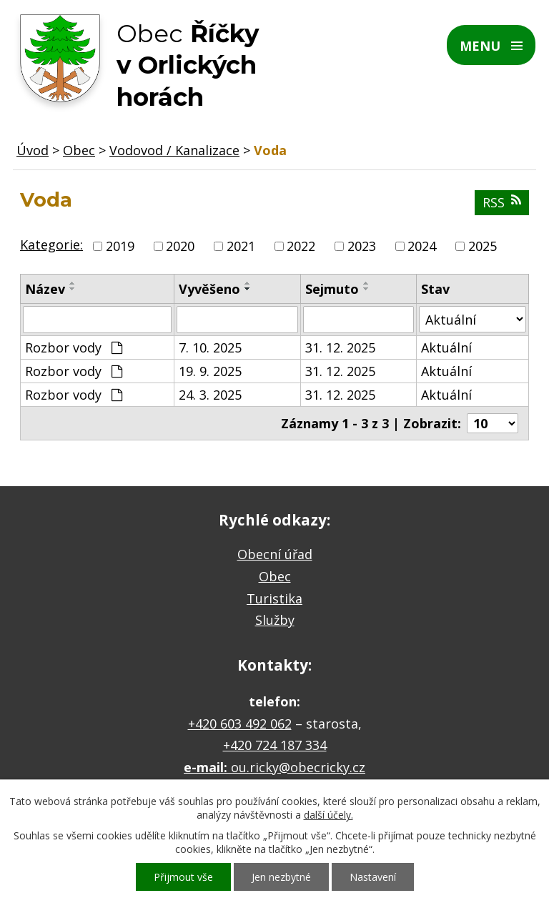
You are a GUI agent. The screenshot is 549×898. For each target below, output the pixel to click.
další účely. (328, 814)
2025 (482, 246)
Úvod (32, 150)
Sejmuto (332, 288)
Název (45, 288)
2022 (301, 246)
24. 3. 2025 (210, 394)
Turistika (274, 598)
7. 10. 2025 (210, 347)
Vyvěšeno (209, 288)
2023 (361, 246)
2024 (421, 246)
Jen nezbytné (281, 877)
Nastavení (373, 877)
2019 (120, 246)
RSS (502, 202)
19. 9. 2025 (210, 371)
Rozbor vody (73, 347)
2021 (241, 246)
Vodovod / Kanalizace (174, 150)
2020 (180, 246)
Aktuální (446, 347)
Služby (275, 619)
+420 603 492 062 (240, 723)
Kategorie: (51, 244)
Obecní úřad (274, 554)
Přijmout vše (183, 877)
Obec (79, 150)
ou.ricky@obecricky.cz (298, 767)
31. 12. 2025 (340, 347)
